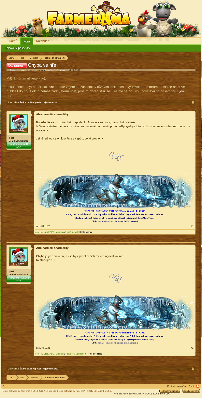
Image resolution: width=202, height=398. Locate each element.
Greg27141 (49, 232)
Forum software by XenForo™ (84, 391)
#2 (192, 348)
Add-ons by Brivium (142, 393)
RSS (197, 386)
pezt (69, 70)
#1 (192, 226)
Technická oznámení (35, 70)
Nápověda (182, 386)
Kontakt (171, 386)
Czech (6, 386)
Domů (13, 41)
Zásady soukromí (191, 391)
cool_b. (38, 232)
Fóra (26, 41)
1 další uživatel (72, 232)
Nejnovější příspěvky (17, 48)
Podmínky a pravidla (170, 391)
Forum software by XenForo (29, 391)
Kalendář (42, 41)
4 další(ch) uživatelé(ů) (76, 354)
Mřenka (59, 232)
